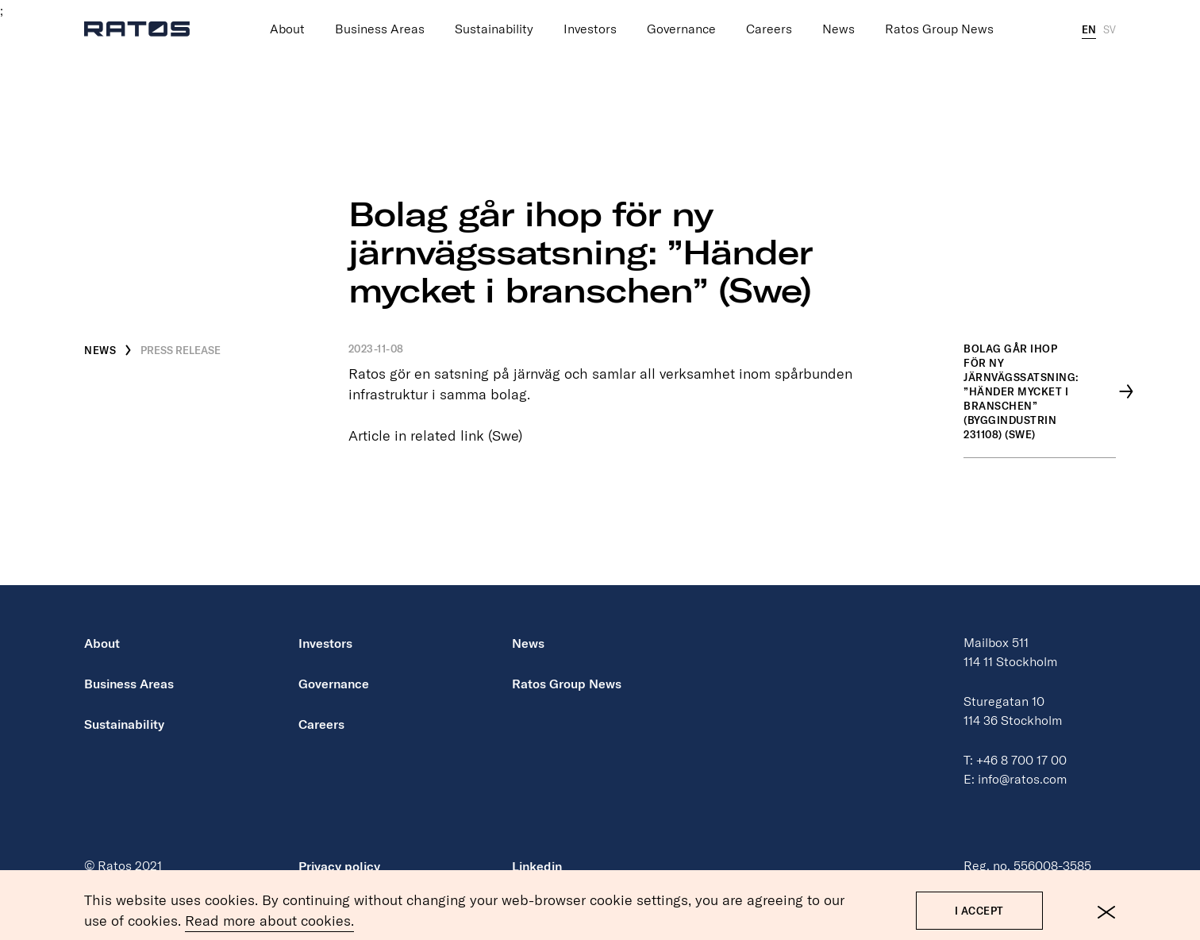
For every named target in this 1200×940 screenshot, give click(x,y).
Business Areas (380, 14)
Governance (681, 14)
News (838, 14)
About (287, 14)
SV (1109, 15)
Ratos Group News (939, 14)
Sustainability (494, 14)
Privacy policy (339, 866)
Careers (769, 14)
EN (1089, 15)
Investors (590, 14)
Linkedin (537, 866)
